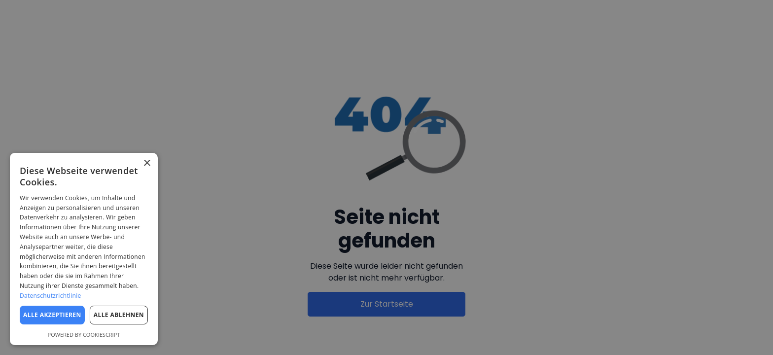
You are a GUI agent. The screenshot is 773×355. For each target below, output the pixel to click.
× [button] (146, 163)
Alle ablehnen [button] (119, 315)
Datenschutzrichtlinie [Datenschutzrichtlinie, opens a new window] (50, 295)
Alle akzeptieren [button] (52, 315)
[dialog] (84, 249)
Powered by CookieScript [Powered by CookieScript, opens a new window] (84, 334)
